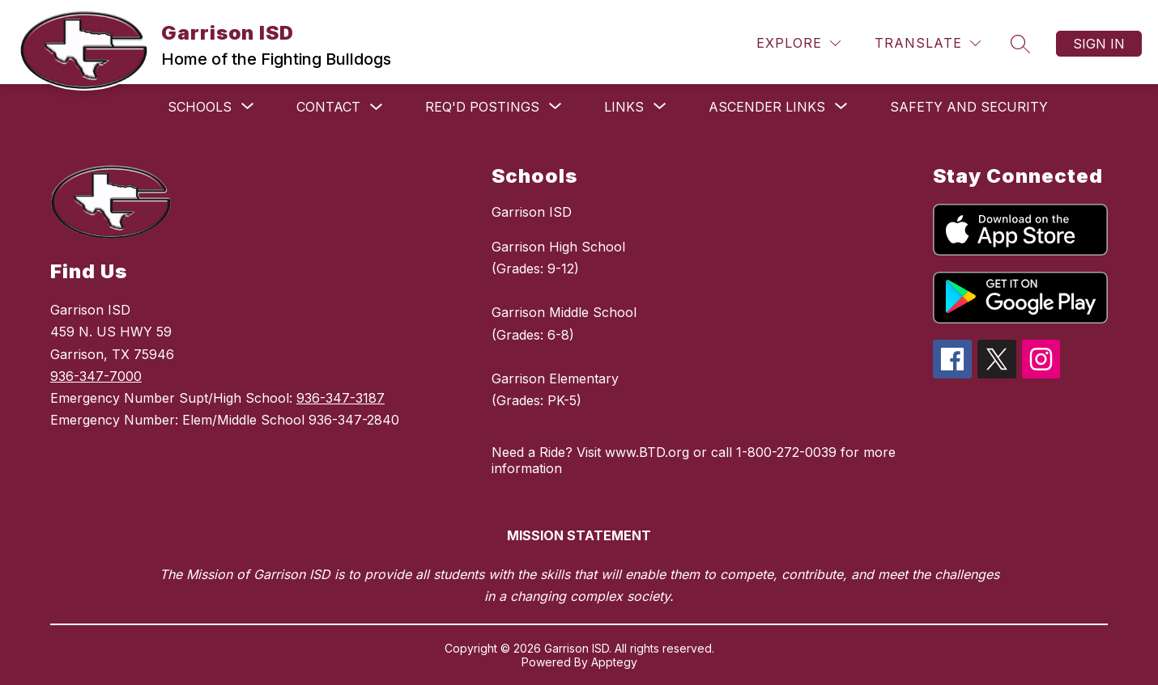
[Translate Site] (928, 43)
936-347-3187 (340, 398)
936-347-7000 (96, 376)
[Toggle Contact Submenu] (376, 107)
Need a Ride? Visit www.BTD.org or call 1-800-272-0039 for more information (694, 460)
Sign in (1099, 44)
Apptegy (614, 662)
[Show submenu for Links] (624, 106)
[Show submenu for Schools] (200, 106)
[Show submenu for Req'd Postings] (482, 106)
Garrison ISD (532, 212)
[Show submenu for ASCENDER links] (767, 106)
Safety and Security (969, 107)
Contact (328, 107)
